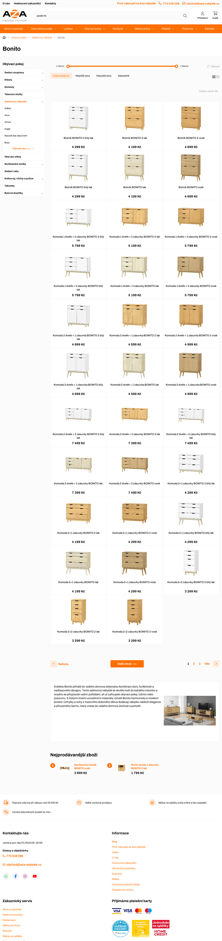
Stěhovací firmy (11, 925)
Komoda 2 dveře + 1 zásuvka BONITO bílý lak (78, 386)
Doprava (117, 873)
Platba (115, 879)
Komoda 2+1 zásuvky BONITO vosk (134, 582)
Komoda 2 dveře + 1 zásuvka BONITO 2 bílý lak (78, 337)
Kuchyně (118, 28)
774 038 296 (171, 3)
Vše (207, 663)
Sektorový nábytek (42, 37)
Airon (7, 115)
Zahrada (209, 28)
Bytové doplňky (14, 193)
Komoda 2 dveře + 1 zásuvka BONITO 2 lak (134, 335)
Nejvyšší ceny (103, 75)
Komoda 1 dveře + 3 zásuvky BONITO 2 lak (134, 236)
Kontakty (50, 3)
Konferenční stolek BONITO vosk (85, 766)
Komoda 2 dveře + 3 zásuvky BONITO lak (78, 483)
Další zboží (127, 663)
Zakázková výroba (122, 889)
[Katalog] (213, 77)
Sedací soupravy (14, 72)
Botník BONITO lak (134, 187)
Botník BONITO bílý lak (78, 187)
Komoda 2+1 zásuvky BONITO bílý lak (191, 533)
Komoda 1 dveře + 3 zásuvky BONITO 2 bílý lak (78, 238)
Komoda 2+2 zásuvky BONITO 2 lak (78, 631)
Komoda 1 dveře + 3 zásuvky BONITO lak (134, 286)
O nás (6, 3)
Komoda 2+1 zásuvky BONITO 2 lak (78, 533)
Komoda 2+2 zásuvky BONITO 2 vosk (134, 631)
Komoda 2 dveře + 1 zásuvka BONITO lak (134, 384)
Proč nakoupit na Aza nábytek (136, 3)
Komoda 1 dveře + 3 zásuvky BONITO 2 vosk (191, 236)
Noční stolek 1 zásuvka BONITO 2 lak (144, 766)
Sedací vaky (12, 171)
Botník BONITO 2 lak (134, 138)
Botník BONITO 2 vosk (191, 138)
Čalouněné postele (41, 28)
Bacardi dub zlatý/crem (16, 136)
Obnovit (215, 66)
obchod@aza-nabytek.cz (203, 3)
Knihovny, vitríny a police (19, 178)
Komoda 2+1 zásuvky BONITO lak (78, 582)
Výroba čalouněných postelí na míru (31, 812)
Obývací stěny (13, 156)
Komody (9, 87)
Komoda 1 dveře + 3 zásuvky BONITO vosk (191, 286)
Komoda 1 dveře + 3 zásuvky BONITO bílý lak (78, 288)
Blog (114, 841)
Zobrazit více (21, 148)
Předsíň (165, 28)
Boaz (7, 142)
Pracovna (187, 28)
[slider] (68, 66)
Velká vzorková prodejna (98, 802)
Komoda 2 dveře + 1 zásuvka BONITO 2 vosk (191, 335)
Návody (7, 930)
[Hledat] (185, 16)
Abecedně (123, 75)
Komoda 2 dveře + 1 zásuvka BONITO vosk (191, 384)
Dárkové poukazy (13, 914)
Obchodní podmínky (123, 868)
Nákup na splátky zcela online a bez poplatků (182, 802)
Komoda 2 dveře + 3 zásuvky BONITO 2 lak (134, 434)
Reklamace (9, 920)
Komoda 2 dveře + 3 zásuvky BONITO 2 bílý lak (78, 436)
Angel (7, 129)
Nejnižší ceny (83, 75)
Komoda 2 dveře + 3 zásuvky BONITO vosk (134, 483)
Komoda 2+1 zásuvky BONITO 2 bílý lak (191, 483)
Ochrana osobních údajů (126, 884)
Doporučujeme (61, 75)
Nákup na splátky (12, 936)
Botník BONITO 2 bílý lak (78, 138)
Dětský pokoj (142, 28)
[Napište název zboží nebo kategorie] (111, 16)
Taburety (10, 185)
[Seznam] (217, 77)
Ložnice (68, 28)
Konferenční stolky (15, 164)
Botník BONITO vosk (191, 187)
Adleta (8, 108)
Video (115, 852)
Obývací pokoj (92, 28)
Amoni (8, 122)
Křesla (8, 80)
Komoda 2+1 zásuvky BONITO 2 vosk (134, 533)
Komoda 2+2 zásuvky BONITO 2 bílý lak (191, 582)
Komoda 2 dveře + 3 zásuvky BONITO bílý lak (191, 436)
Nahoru (63, 664)
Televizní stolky (14, 94)
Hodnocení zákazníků (27, 3)
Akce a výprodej (13, 28)
